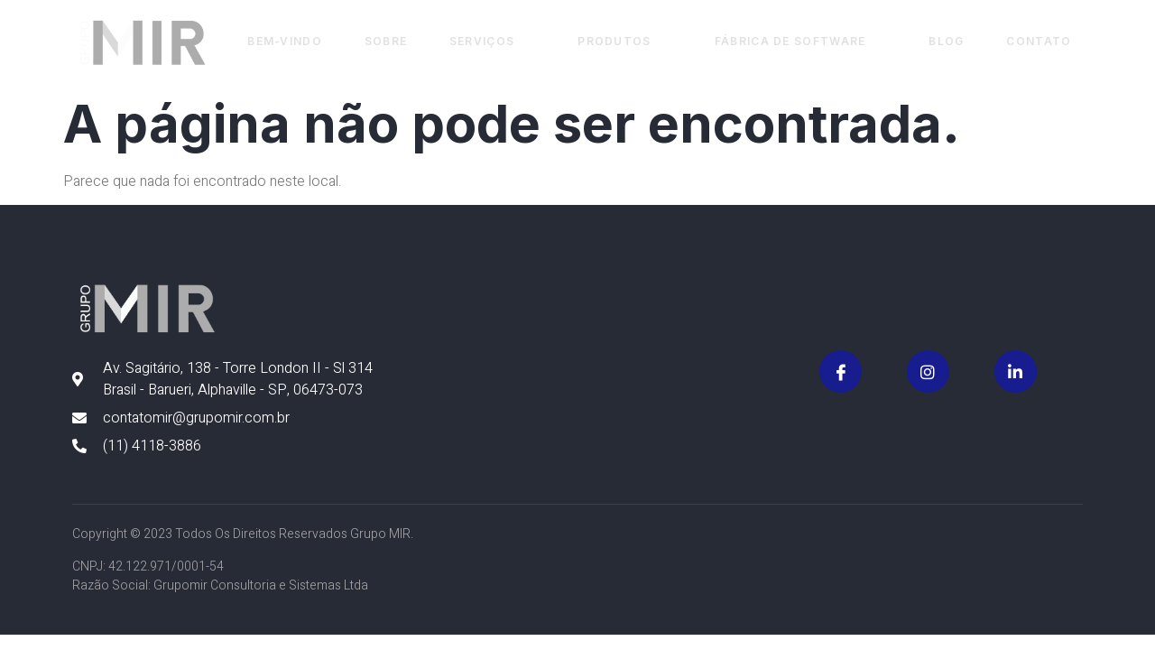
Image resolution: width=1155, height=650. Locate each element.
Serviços (486, 42)
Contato (1037, 42)
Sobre (379, 42)
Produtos (620, 42)
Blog (944, 42)
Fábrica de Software (797, 42)
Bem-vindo (276, 42)
